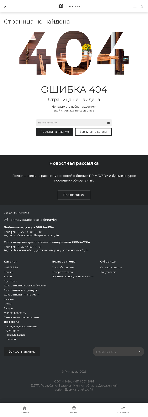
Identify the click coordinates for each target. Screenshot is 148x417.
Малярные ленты (15, 312)
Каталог (10, 261)
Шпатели (10, 339)
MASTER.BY (11, 267)
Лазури (8, 308)
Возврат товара (62, 271)
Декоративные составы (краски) (25, 285)
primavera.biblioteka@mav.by (33, 220)
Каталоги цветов (111, 267)
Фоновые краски (15, 334)
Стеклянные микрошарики (21, 317)
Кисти (8, 303)
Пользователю (64, 261)
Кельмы (9, 299)
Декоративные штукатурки (21, 290)
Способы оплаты (63, 267)
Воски (8, 276)
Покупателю (108, 271)
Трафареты (11, 321)
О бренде (108, 261)
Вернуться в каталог (93, 131)
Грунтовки (10, 281)
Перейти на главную (54, 131)
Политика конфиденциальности (72, 276)
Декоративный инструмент (22, 294)
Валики (8, 271)
